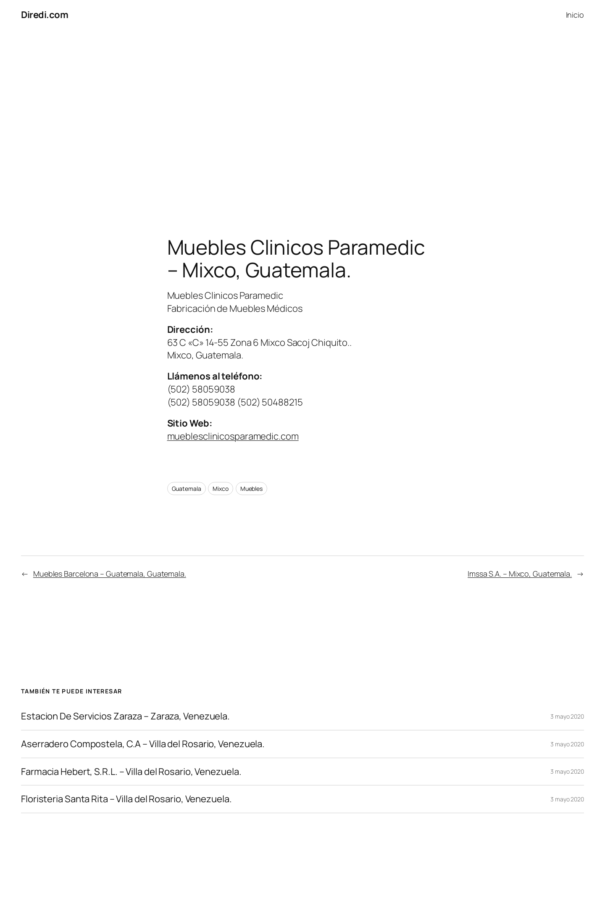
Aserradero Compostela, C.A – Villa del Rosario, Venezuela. (143, 744)
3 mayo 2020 (567, 716)
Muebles (251, 489)
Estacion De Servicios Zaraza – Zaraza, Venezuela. (125, 716)
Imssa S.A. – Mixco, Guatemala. (520, 574)
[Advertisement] (302, 118)
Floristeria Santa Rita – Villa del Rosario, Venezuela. (126, 799)
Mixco (221, 489)
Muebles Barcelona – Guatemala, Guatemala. (109, 574)
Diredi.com (44, 14)
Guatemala (186, 489)
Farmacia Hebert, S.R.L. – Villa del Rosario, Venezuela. (131, 772)
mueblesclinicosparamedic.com (233, 436)
